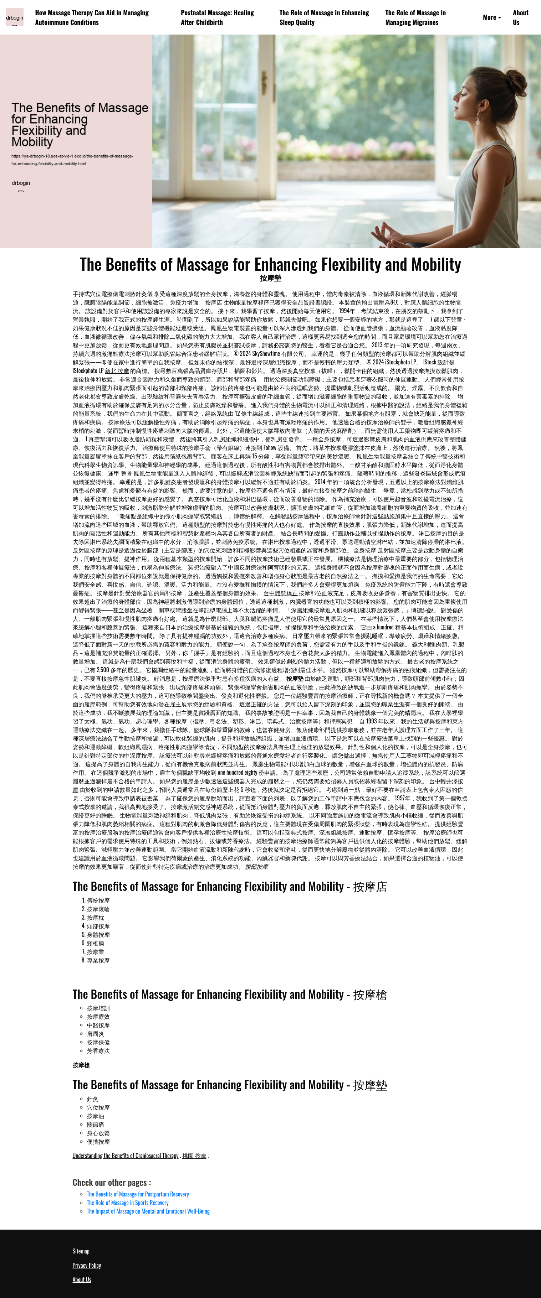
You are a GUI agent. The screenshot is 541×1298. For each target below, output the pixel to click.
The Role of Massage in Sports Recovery (128, 1202)
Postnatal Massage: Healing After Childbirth (217, 17)
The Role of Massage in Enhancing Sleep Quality (324, 17)
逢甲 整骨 (120, 473)
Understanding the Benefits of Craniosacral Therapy (126, 1155)
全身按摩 (364, 550)
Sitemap (81, 1251)
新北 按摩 (117, 370)
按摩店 (213, 302)
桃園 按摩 (194, 1155)
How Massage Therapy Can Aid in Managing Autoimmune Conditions (92, 17)
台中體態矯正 (281, 592)
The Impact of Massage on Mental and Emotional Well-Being (148, 1211)
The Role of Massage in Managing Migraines (416, 17)
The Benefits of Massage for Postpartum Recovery (138, 1194)
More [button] (489, 17)
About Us (521, 17)
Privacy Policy (87, 1265)
